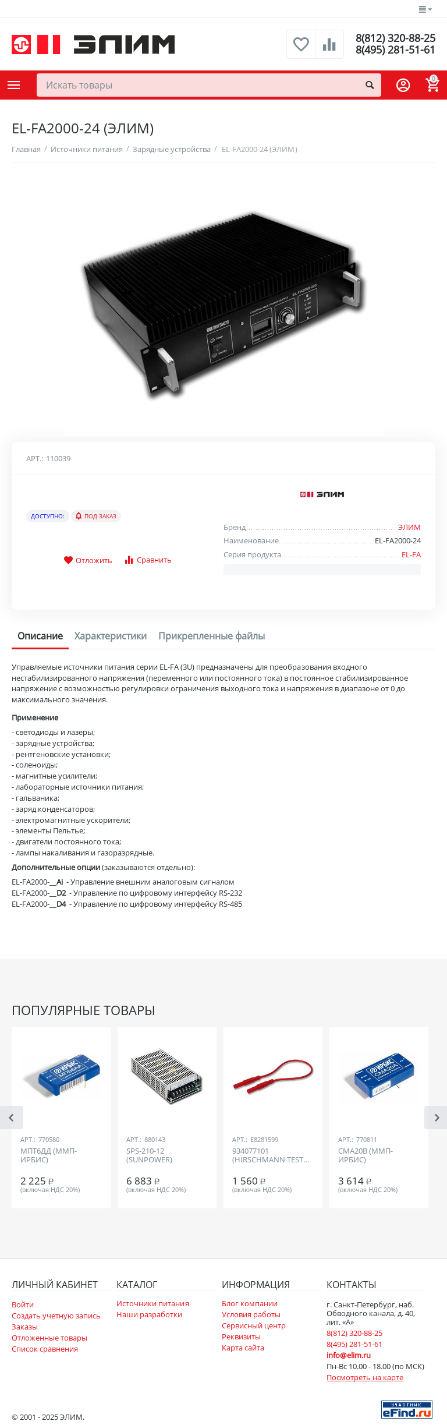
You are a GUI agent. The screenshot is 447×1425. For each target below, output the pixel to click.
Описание (40, 636)
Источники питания (152, 1303)
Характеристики (110, 636)
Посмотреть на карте (365, 1377)
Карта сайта (243, 1347)
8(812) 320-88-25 (395, 38)
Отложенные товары (49, 1337)
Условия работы (251, 1314)
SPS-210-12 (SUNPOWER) (149, 1156)
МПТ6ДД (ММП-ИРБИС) (48, 1156)
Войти (23, 1304)
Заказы (25, 1326)
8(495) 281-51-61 (395, 50)
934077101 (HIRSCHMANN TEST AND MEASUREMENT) (269, 1156)
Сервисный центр (254, 1325)
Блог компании (250, 1303)
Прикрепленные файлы (211, 636)
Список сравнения (45, 1348)
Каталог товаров (14, 85)
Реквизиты (241, 1336)
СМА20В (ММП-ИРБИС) (365, 1156)
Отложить (87, 561)
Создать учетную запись (56, 1315)
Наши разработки (149, 1314)
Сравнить (147, 559)
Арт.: (34, 458)
